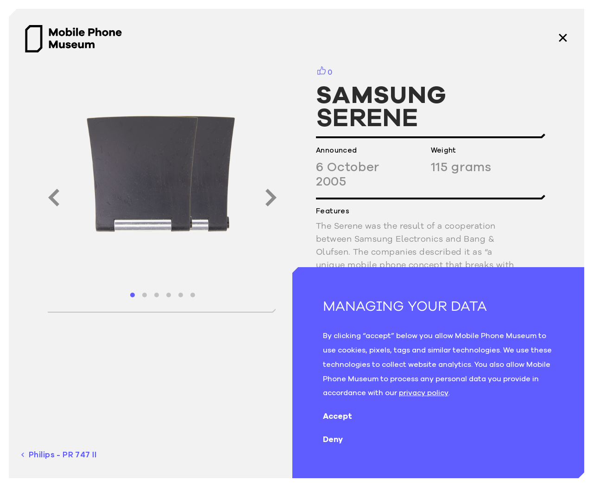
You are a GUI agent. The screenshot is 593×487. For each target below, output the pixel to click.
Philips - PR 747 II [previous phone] (58, 455)
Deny (340, 439)
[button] (132, 295)
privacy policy (423, 392)
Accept (345, 416)
